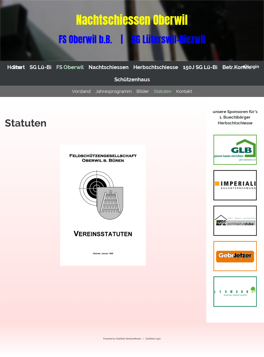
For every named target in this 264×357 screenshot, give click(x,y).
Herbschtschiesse (155, 67)
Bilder (142, 91)
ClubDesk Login (153, 338)
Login (250, 66)
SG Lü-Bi (41, 67)
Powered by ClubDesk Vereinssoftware (122, 338)
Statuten (162, 91)
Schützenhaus (132, 79)
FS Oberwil (70, 67)
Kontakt (184, 91)
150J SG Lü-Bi (200, 67)
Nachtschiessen (109, 67)
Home (14, 67)
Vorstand (81, 91)
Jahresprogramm (114, 91)
